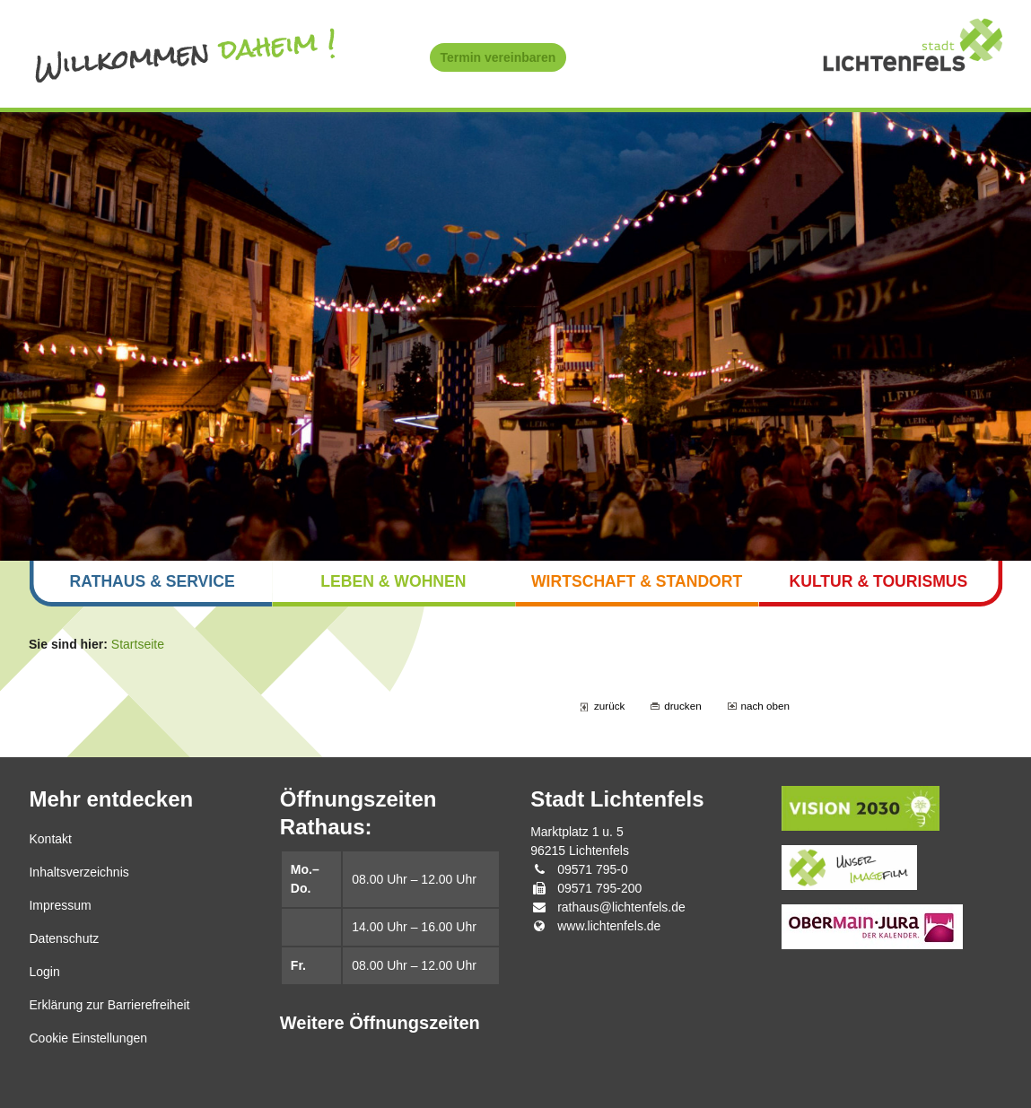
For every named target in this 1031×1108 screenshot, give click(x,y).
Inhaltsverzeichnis (78, 872)
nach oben (765, 705)
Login (44, 971)
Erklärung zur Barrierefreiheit (109, 1005)
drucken (682, 705)
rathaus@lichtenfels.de (621, 907)
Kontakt (50, 839)
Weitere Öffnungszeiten (380, 1023)
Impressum (60, 905)
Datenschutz (64, 938)
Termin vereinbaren (498, 57)
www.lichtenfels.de (608, 926)
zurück (609, 705)
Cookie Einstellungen (88, 1038)
